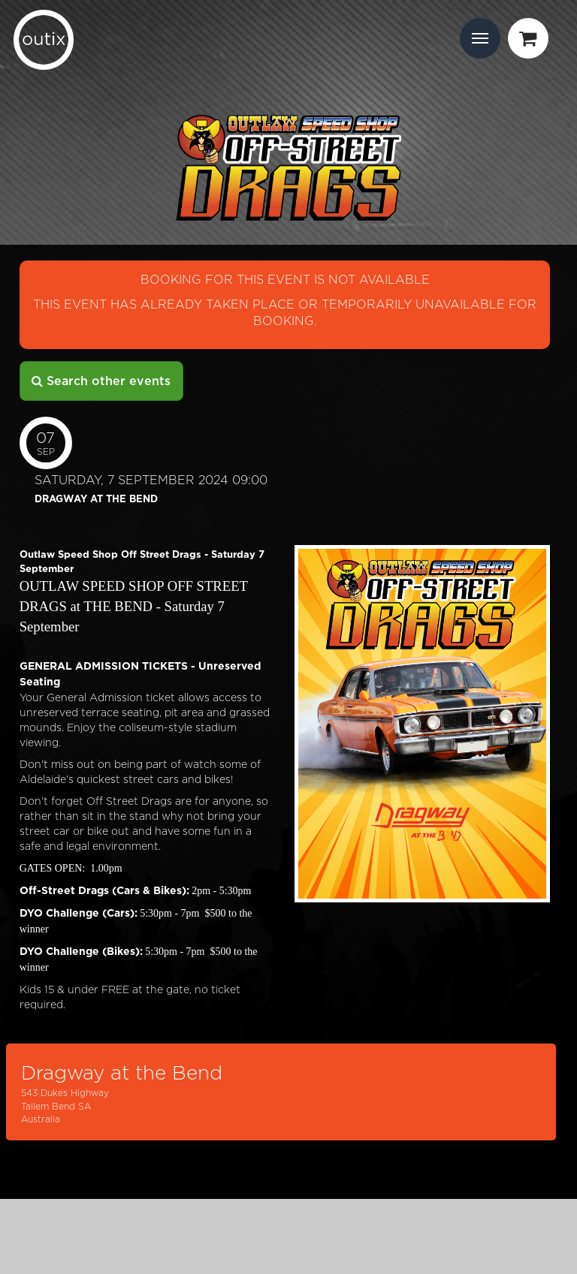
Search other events (101, 381)
